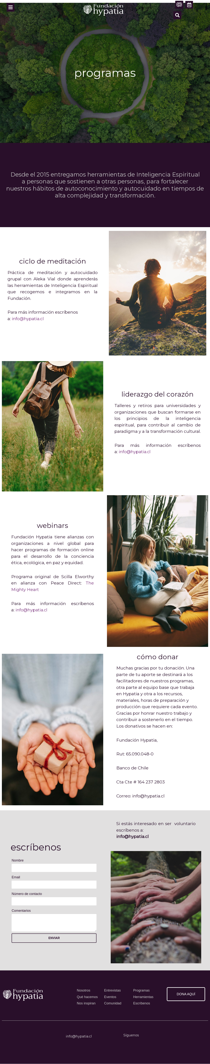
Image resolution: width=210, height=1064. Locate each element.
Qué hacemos (87, 997)
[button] (177, 15)
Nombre (18, 860)
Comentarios (21, 911)
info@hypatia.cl (28, 318)
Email (16, 877)
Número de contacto (27, 894)
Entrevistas (112, 990)
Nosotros (83, 990)
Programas (141, 990)
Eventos (110, 997)
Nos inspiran (86, 1003)
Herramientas (143, 997)
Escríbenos (141, 1003)
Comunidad (112, 1003)
